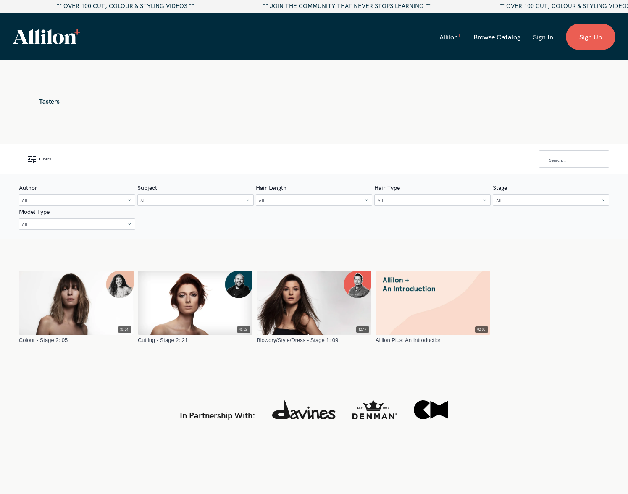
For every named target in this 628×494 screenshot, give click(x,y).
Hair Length (271, 188)
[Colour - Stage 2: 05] (76, 340)
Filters (39, 159)
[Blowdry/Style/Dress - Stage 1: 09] (314, 340)
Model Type (34, 211)
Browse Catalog (496, 37)
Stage (500, 188)
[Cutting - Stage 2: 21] (195, 340)
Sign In (543, 37)
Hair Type (387, 188)
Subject (147, 188)
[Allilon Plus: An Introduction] (433, 340)
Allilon (450, 36)
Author (28, 188)
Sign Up (590, 37)
